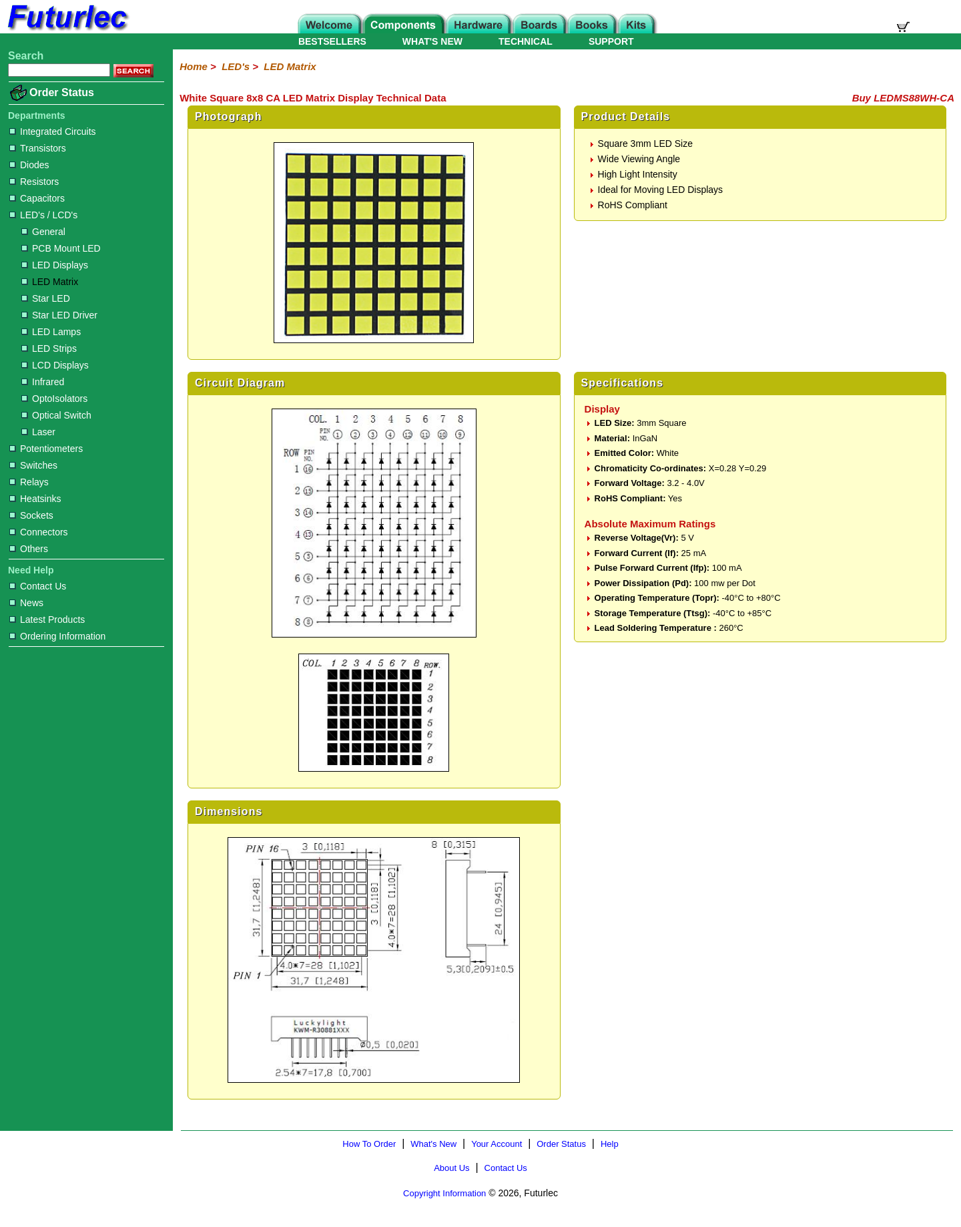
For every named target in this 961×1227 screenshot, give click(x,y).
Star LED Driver (59, 315)
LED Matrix (49, 281)
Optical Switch (56, 415)
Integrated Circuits (52, 131)
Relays (29, 482)
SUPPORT (611, 41)
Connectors (38, 532)
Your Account (496, 1144)
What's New (433, 1144)
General (43, 231)
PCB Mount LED (61, 248)
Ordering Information (57, 636)
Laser (38, 432)
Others (28, 548)
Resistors (34, 181)
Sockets (31, 515)
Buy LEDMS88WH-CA (903, 97)
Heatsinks (35, 498)
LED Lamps (51, 331)
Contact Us (37, 586)
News (26, 602)
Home (194, 66)
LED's (236, 66)
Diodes (29, 165)
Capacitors (37, 198)
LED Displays (54, 265)
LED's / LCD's (43, 215)
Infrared (42, 382)
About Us (451, 1168)
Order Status (61, 92)
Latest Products (47, 619)
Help (610, 1144)
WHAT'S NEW (432, 41)
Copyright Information (444, 1193)
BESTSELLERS (332, 41)
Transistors (37, 148)
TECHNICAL (526, 41)
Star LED (45, 298)
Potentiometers (46, 448)
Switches (33, 465)
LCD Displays (55, 365)
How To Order (369, 1144)
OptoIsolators (54, 398)
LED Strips (49, 348)
